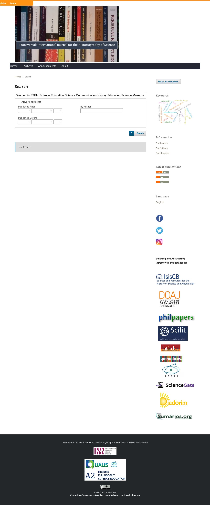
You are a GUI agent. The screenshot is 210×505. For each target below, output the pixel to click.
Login (13, 3)
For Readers (162, 143)
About (65, 65)
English (160, 202)
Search (140, 133)
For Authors (162, 148)
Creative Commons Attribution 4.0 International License (105, 495)
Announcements (47, 65)
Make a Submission (168, 81)
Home (18, 76)
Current (14, 65)
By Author (85, 106)
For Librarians (162, 152)
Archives (28, 65)
